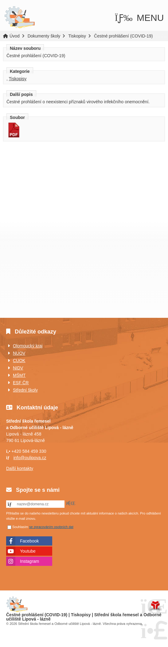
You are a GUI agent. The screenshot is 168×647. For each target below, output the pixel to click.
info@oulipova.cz (30, 457)
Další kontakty (19, 468)
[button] (139, 17)
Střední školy (25, 390)
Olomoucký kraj (27, 345)
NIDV (18, 367)
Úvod (19, 17)
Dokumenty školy (44, 36)
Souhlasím (20, 527)
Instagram (29, 561)
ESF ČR (21, 382)
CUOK (19, 360)
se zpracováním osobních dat (51, 527)
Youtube (28, 551)
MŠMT (19, 375)
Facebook (29, 541)
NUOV (19, 353)
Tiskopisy (77, 36)
